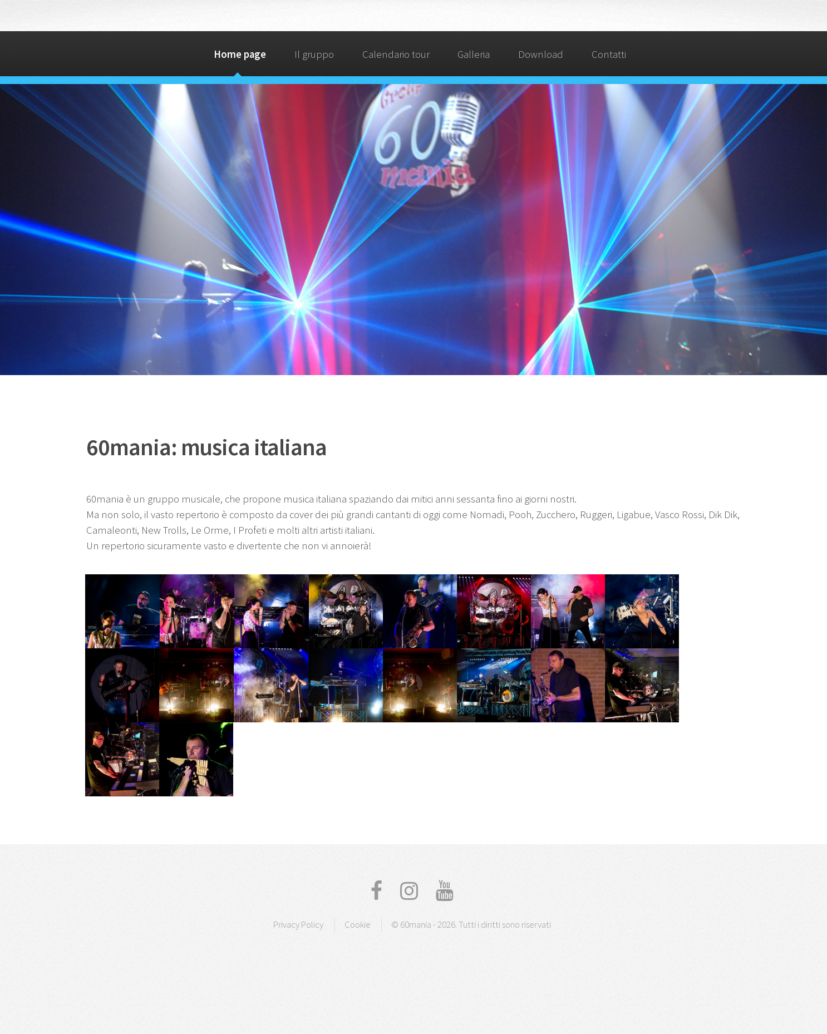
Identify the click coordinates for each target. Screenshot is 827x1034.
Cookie (357, 924)
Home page (240, 54)
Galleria (473, 54)
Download (540, 54)
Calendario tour (396, 54)
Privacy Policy (298, 924)
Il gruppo (314, 54)
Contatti (609, 54)
